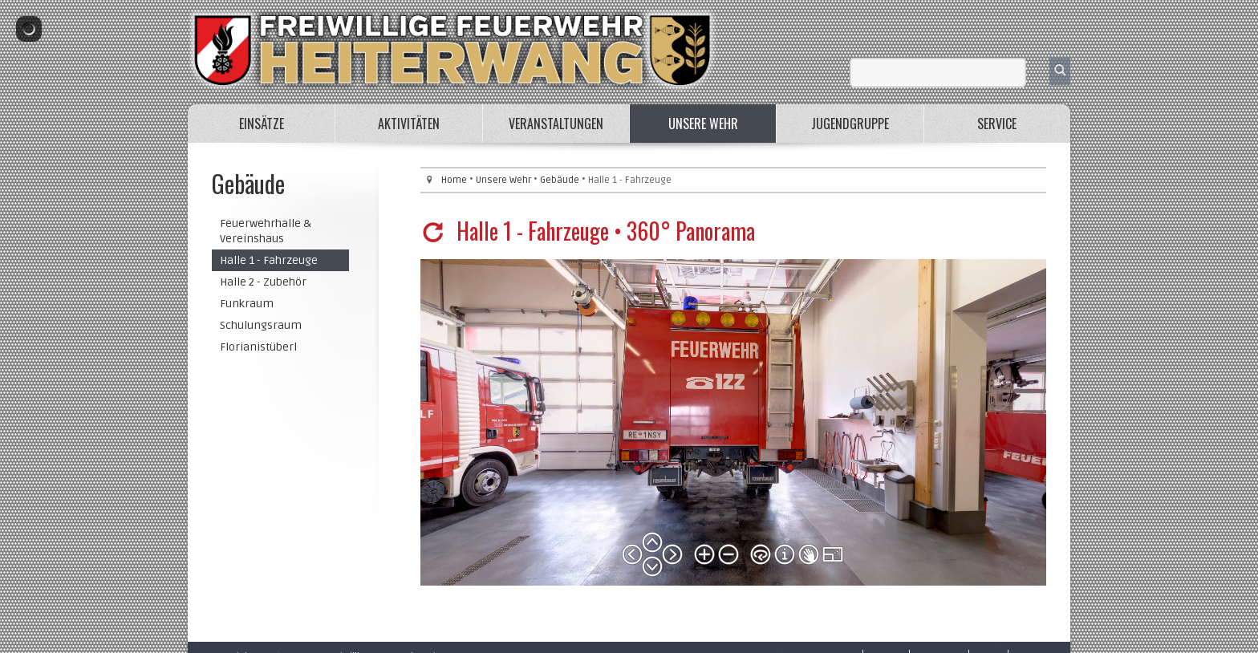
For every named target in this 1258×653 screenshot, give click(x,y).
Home (454, 180)
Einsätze (261, 123)
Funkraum (247, 303)
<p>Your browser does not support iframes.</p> (733, 422)
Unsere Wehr (703, 123)
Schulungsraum (261, 325)
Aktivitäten (409, 123)
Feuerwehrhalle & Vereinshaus (265, 231)
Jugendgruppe (850, 123)
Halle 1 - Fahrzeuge (269, 260)
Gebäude (559, 180)
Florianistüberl (258, 347)
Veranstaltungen (556, 123)
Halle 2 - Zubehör (263, 282)
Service (997, 123)
